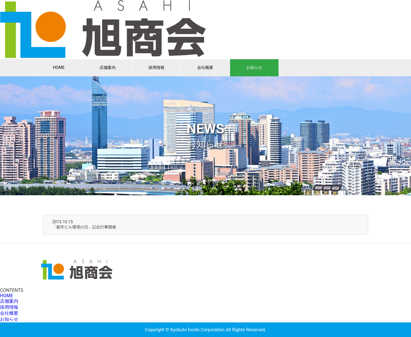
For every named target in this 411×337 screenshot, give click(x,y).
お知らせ (254, 67)
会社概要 (205, 67)
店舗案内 (108, 67)
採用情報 (156, 67)
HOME (59, 67)
